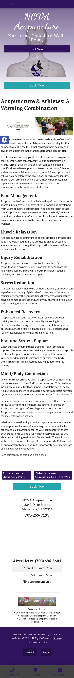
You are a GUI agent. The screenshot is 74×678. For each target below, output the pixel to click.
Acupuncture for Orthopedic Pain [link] (14, 474)
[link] (4, 140)
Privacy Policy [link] (39, 641)
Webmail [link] (29, 652)
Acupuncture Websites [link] (24, 634)
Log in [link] (46, 652)
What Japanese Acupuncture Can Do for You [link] (52, 474)
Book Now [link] (37, 85)
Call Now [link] (37, 49)
